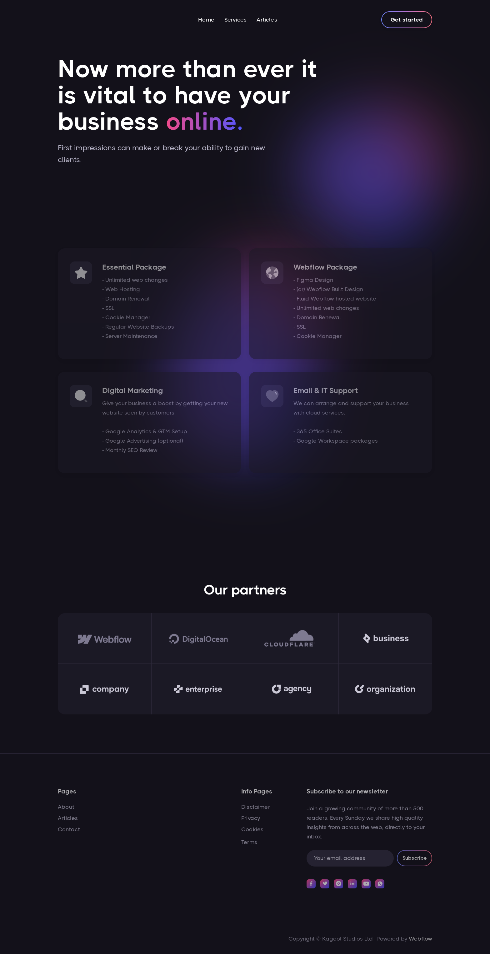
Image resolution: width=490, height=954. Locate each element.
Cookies (252, 829)
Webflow (420, 939)
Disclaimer (255, 807)
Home (206, 20)
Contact (69, 829)
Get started (407, 20)
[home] (81, 19)
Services (235, 20)
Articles (267, 20)
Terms (249, 842)
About (66, 807)
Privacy (250, 818)
